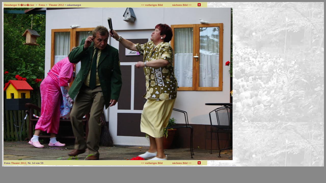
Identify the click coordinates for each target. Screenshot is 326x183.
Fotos (42, 4)
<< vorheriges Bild (152, 4)
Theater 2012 (56, 4)
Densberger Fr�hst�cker (19, 4)
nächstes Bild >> (182, 4)
